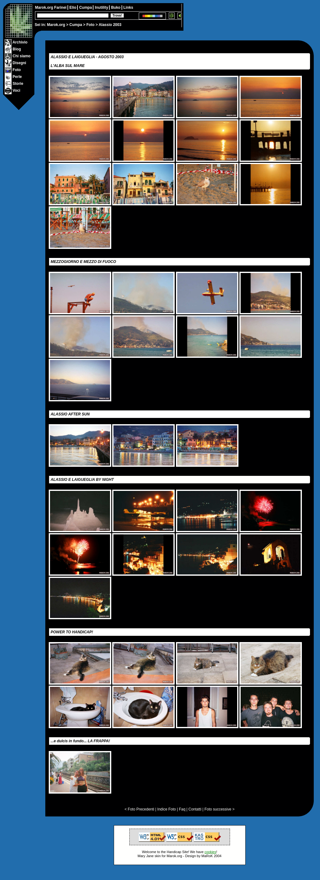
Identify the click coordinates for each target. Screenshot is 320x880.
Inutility (102, 7)
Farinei (61, 7)
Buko (116, 7)
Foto (90, 25)
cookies (210, 852)
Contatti (194, 809)
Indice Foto (166, 809)
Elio (73, 7)
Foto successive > (219, 809)
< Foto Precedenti (139, 809)
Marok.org (56, 25)
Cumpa (75, 25)
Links (128, 7)
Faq (182, 809)
